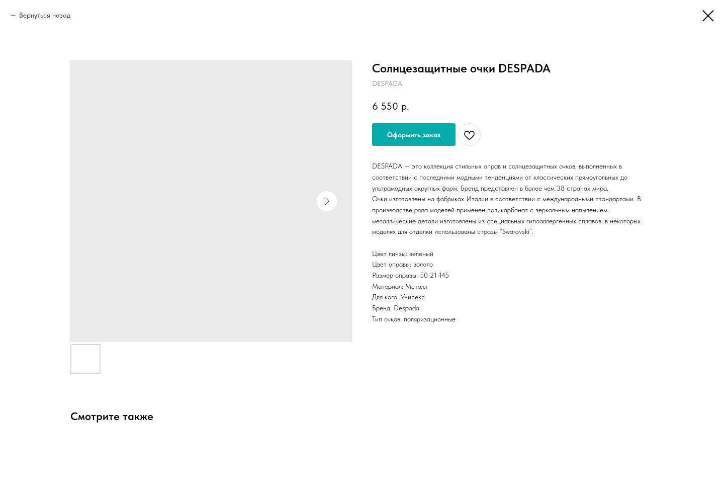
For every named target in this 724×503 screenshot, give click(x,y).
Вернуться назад (44, 15)
